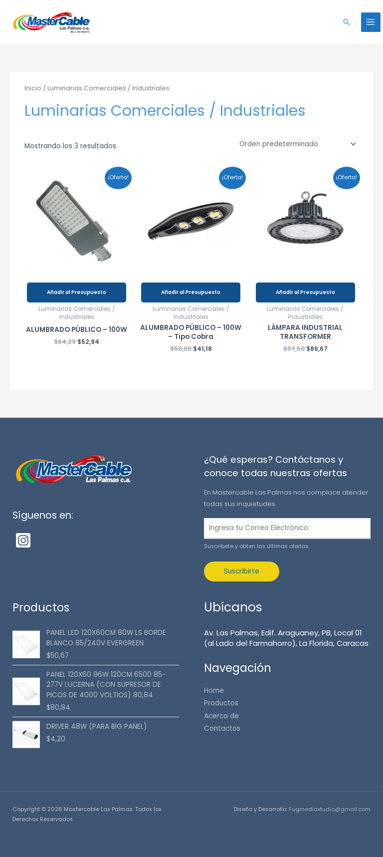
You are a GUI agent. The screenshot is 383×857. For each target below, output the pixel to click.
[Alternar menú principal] (371, 22)
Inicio (32, 88)
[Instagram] (23, 540)
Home (214, 690)
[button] (346, 21)
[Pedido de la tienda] (296, 144)
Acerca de (221, 716)
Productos (221, 703)
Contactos (222, 728)
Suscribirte (241, 571)
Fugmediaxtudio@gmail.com (330, 809)
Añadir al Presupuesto (76, 292)
